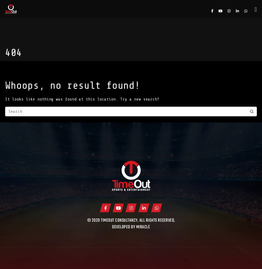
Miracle (143, 227)
